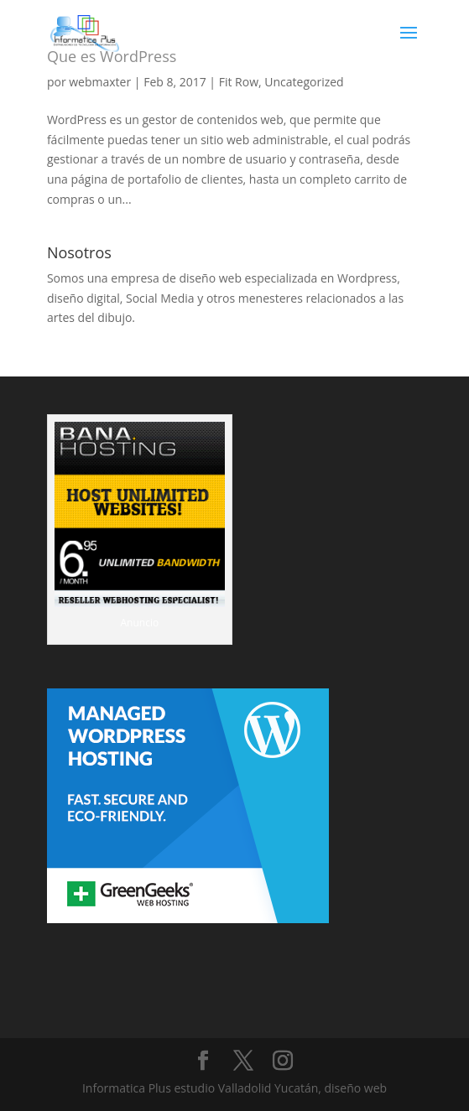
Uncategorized (303, 82)
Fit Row (238, 82)
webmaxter (100, 82)
